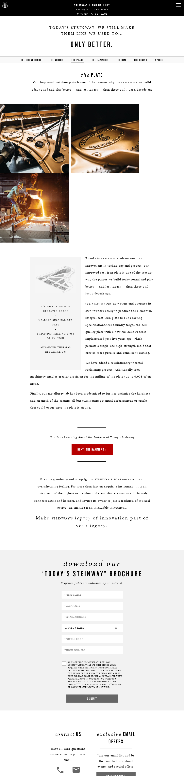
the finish (140, 60)
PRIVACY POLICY (98, 598)
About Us (16, 722)
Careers (15, 728)
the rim (121, 60)
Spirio (159, 60)
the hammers (100, 60)
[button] (178, 5)
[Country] (92, 553)
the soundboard (31, 60)
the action (56, 60)
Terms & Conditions (23, 745)
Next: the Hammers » (92, 374)
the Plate (77, 60)
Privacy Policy (19, 739)
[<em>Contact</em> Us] (76, 698)
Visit (82, 13)
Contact (99, 13)
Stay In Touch (115, 702)
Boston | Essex (19, 734)
